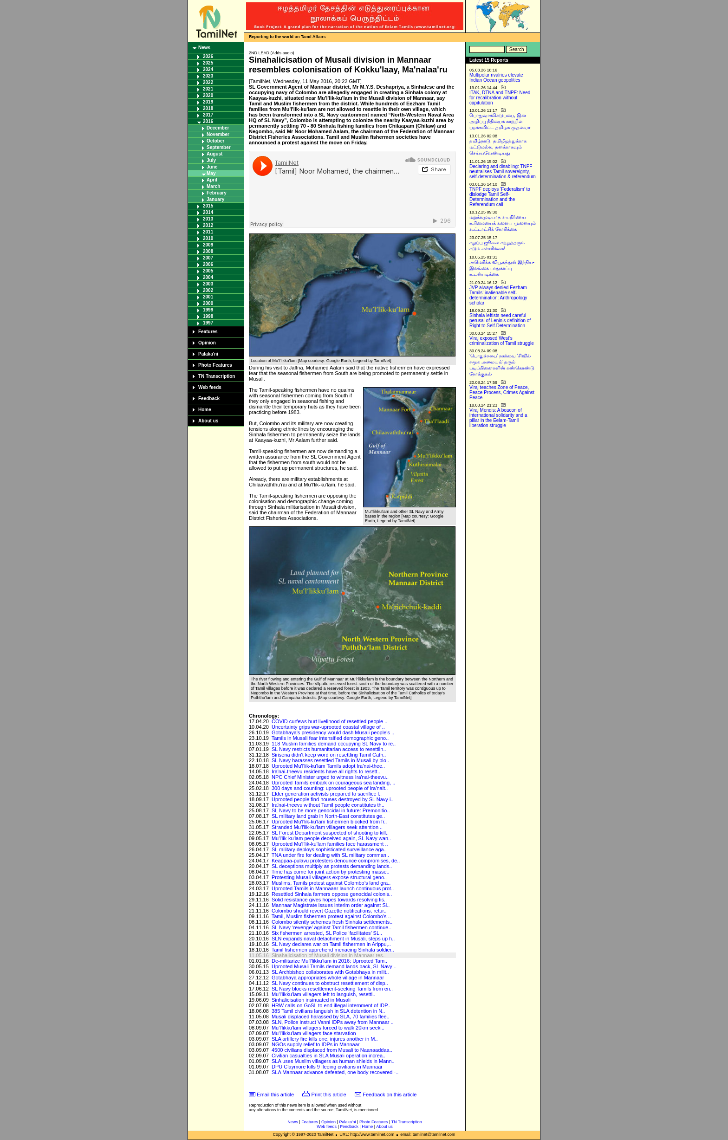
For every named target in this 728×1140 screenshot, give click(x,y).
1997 (208, 322)
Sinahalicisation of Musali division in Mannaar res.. (329, 955)
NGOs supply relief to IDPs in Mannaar (316, 1044)
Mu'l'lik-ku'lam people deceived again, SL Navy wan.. (331, 838)
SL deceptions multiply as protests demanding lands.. (332, 866)
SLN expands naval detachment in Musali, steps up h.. (333, 938)
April (212, 179)
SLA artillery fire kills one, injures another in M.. (325, 1039)
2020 (208, 95)
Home (204, 409)
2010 (208, 238)
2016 (208, 121)
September (219, 147)
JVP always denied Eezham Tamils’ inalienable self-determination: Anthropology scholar (498, 295)
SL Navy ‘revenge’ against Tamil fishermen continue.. (331, 927)
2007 (208, 257)
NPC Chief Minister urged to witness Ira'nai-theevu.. (330, 777)
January (215, 199)
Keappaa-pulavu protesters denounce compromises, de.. (336, 860)
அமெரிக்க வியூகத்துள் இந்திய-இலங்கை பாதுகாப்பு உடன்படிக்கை (501, 268)
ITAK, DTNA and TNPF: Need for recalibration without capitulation (499, 97)
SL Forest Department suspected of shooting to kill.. (330, 833)
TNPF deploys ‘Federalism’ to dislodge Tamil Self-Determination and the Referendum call (499, 197)
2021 (208, 88)
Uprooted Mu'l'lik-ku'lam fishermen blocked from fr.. (329, 821)
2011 (208, 231)
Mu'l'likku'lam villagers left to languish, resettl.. (323, 994)
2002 (208, 290)
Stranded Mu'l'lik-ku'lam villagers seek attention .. (327, 827)
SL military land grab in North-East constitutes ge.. (328, 816)
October (215, 140)
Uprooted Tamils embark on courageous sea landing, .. (333, 782)
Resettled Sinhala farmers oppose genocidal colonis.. (332, 894)
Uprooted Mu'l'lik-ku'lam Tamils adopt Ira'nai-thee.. (328, 766)
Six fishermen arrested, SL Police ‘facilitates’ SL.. (327, 933)
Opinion (207, 342)
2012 (208, 225)
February (217, 192)
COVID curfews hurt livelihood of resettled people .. (329, 721)
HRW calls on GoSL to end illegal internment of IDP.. (331, 1005)
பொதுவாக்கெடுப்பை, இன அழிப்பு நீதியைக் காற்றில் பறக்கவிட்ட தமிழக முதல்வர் (499, 121)
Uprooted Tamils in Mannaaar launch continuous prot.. (333, 888)
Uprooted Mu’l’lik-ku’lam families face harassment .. (330, 844)
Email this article (275, 1094)
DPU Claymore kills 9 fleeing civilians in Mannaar (327, 1066)
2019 (208, 101)
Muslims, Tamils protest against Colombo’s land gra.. (331, 883)
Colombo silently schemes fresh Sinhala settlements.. (332, 922)
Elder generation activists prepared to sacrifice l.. (327, 794)
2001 (208, 296)
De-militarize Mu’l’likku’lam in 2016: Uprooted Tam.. (329, 961)
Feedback (209, 398)
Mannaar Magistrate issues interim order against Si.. (331, 905)
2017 (208, 114)
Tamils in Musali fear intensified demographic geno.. (330, 738)
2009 (208, 244)
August (214, 153)
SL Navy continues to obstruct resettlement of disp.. (330, 983)
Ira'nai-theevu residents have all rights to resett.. (326, 771)
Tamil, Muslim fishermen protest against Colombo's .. (331, 916)
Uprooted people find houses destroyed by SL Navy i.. (333, 799)
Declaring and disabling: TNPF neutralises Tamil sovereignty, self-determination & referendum (502, 171)
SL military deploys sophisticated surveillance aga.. (329, 849)
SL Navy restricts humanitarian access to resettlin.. (329, 749)
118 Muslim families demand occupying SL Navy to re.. (334, 743)
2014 (208, 212)
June (212, 166)
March (213, 186)
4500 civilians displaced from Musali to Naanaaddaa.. (332, 1050)
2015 (208, 205)
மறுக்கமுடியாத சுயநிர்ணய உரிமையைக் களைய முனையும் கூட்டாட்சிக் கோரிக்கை (502, 223)
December (218, 127)
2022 (208, 82)
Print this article (329, 1094)
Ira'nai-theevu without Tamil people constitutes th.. (328, 805)
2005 (208, 270)
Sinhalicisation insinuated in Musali (311, 1000)
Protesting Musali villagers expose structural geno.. (329, 877)
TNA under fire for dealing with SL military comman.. (330, 855)
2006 (208, 264)
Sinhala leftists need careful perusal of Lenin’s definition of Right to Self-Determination (500, 320)
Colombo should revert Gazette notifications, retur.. (329, 910)
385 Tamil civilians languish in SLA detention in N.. (328, 1011)
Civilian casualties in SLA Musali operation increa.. (328, 1055)
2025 (208, 62)
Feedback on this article (389, 1094)
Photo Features (215, 365)
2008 (208, 251)
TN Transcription (216, 376)
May (211, 173)
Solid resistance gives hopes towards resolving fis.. (329, 899)
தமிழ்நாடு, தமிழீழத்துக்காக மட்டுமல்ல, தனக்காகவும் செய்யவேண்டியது (497, 146)
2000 (208, 303)
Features (208, 331)
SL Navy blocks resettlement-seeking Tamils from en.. (332, 988)
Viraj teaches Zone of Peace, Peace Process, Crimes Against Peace (501, 392)
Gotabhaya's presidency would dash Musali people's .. (333, 732)
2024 (208, 69)
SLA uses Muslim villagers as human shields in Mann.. (333, 1061)
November (218, 134)
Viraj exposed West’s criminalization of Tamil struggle (501, 341)
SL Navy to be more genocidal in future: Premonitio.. (331, 810)
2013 (208, 218)
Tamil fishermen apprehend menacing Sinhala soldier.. (333, 949)
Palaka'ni (208, 353)
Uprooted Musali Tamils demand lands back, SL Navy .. (334, 966)
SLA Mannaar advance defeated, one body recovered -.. (335, 1072)
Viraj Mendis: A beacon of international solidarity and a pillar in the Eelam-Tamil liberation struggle (498, 418)
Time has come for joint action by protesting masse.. (331, 871)
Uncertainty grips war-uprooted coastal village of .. (328, 727)
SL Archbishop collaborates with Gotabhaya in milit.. (330, 972)
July (211, 160)
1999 (208, 309)
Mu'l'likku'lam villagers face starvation (314, 1033)
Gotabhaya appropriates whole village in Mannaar (328, 977)
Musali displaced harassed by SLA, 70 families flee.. (331, 1016)
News (204, 47)
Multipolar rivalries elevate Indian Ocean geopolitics (496, 77)
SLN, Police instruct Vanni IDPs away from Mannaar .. (333, 1022)
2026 (208, 56)
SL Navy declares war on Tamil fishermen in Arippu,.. (331, 944)
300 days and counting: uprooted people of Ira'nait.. (330, 788)
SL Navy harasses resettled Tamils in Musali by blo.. (330, 760)
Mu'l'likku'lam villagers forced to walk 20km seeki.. (328, 1027)
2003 (208, 283)
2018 (208, 108)
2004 (208, 277)
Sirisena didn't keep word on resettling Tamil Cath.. (329, 755)
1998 (208, 316)
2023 (208, 75)
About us (208, 420)
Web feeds (209, 387)
